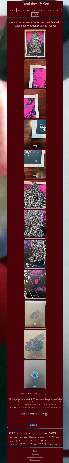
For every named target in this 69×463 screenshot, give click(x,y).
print (41, 443)
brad (46, 444)
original (59, 433)
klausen (32, 437)
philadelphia (53, 444)
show (25, 440)
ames (43, 440)
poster (52, 432)
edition (34, 433)
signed (17, 440)
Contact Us (35, 454)
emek (16, 444)
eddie (29, 443)
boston (11, 441)
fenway (18, 433)
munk (23, 433)
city (60, 444)
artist (35, 444)
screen (21, 437)
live (11, 437)
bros (54, 440)
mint (15, 437)
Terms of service (35, 460)
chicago (40, 437)
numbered (11, 444)
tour (28, 433)
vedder (22, 443)
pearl (12, 432)
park (59, 441)
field (49, 441)
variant (26, 437)
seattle (30, 441)
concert (50, 436)
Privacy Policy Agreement (35, 457)
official (40, 433)
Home (35, 451)
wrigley (36, 441)
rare (45, 433)
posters (58, 437)
